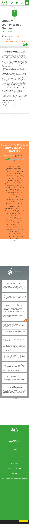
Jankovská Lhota (10, 184)
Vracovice (18, 231)
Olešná (18, 207)
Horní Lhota (11, 178)
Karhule (7, 187)
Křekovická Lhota (17, 191)
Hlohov (14, 177)
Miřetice (21, 200)
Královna (11, 189)
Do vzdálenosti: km (9, 155)
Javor (17, 184)
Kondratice (20, 187)
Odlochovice (11, 207)
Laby (17, 193)
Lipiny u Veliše (14, 196)
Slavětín (14, 222)
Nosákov (17, 205)
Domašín (16, 175)
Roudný (8, 219)
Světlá (12, 224)
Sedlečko (19, 219)
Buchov (8, 170)
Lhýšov (12, 194)
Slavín (20, 222)
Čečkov (12, 171)
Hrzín (14, 182)
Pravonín (21, 214)
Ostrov (15, 208)
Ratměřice (18, 215)
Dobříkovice (9, 175)
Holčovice (20, 177)
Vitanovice (8, 228)
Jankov (19, 182)
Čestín (21, 171)
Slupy (7, 224)
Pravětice (14, 214)
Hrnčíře (9, 182)
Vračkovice (11, 231)
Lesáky (22, 193)
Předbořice (11, 215)
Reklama (14, 454)
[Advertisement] (12, 128)
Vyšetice (18, 233)
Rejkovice (8, 217)
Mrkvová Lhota (17, 201)
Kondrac (13, 187)
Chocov (11, 173)
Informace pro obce (14, 459)
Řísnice (20, 217)
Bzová (7, 171)
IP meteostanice (23, 478)
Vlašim (15, 228)
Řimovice (14, 217)
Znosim (12, 238)
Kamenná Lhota (17, 186)
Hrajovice (9, 180)
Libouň (17, 194)
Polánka (13, 212)
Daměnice (17, 173)
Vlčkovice (9, 229)
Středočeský (11, 33)
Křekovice (8, 191)
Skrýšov (8, 221)
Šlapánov (19, 221)
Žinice (21, 236)
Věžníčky (14, 226)
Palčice (7, 210)
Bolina (18, 166)
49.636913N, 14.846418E (14, 36)
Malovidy (8, 200)
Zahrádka (14, 235)
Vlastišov (20, 228)
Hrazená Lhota (17, 180)
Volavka (15, 229)
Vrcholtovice (11, 233)
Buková (14, 170)
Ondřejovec (8, 208)
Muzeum (8, 39)
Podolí (8, 212)
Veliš (20, 224)
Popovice (19, 212)
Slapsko (9, 222)
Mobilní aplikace (14, 463)
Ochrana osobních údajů (14, 468)
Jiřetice (22, 184)
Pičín (22, 210)
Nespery (11, 205)
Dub (21, 175)
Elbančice (8, 177)
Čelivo (17, 171)
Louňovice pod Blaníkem (14, 198)
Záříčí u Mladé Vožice (12, 236)
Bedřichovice (11, 166)
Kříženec (7, 193)
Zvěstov (17, 238)
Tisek (16, 224)
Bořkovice (10, 168)
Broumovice (17, 168)
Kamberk (9, 186)
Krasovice (17, 189)
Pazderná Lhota (15, 210)
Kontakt (14, 473)
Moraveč (9, 201)
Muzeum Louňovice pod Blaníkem (11, 24)
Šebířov (13, 219)
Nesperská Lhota (18, 203)
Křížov (13, 193)
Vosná (20, 229)
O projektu (14, 449)
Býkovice (19, 170)
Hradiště (18, 178)
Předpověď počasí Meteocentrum (13, 478)
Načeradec (8, 203)
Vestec (9, 226)
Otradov (20, 208)
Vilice (19, 226)
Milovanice (15, 200)
